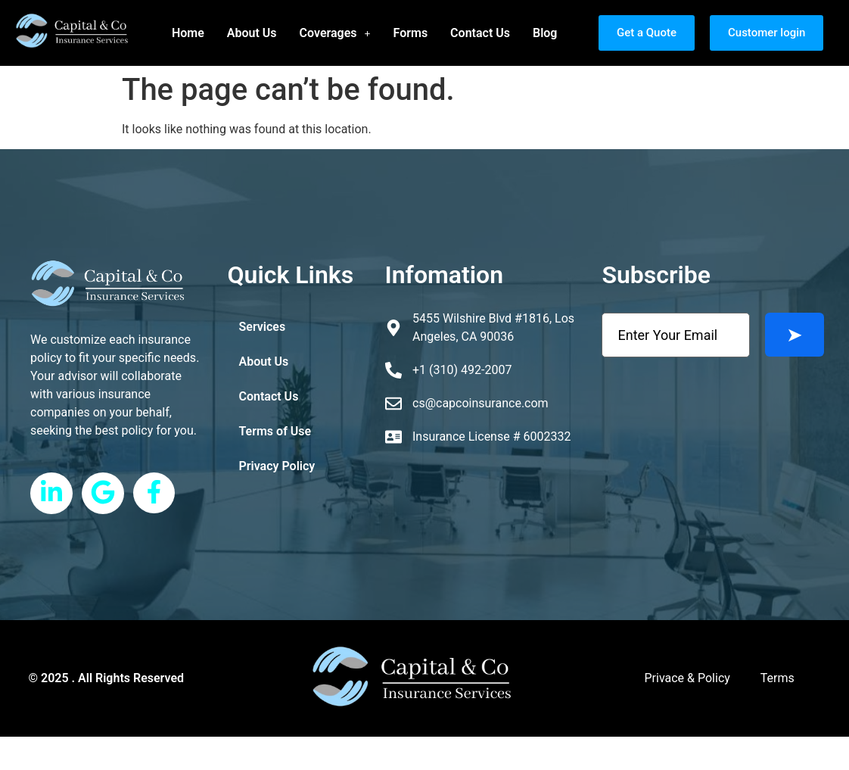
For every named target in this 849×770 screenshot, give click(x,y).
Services (262, 327)
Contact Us (480, 33)
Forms (410, 33)
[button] (335, 33)
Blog (545, 33)
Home (188, 33)
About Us (252, 33)
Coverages (335, 33)
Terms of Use (275, 431)
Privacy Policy (277, 466)
